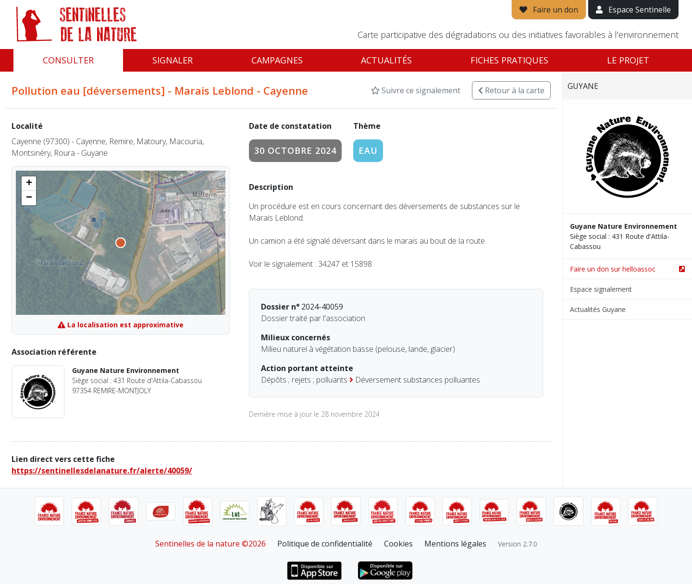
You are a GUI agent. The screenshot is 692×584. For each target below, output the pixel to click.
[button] (29, 183)
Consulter (68, 60)
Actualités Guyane (598, 309)
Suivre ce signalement (415, 90)
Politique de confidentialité (324, 543)
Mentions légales (455, 543)
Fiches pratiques (509, 60)
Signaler (172, 60)
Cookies (398, 543)
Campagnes (277, 60)
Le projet (628, 60)
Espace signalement (601, 289)
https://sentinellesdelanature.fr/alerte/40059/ (102, 470)
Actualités (386, 60)
